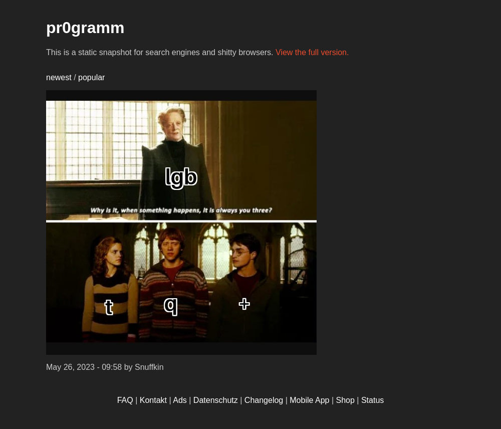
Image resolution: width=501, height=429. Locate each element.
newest (59, 77)
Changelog (263, 400)
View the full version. (312, 52)
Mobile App (309, 400)
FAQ (125, 400)
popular (91, 77)
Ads (180, 400)
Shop (345, 400)
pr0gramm (85, 28)
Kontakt (153, 400)
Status (372, 400)
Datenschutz (215, 400)
